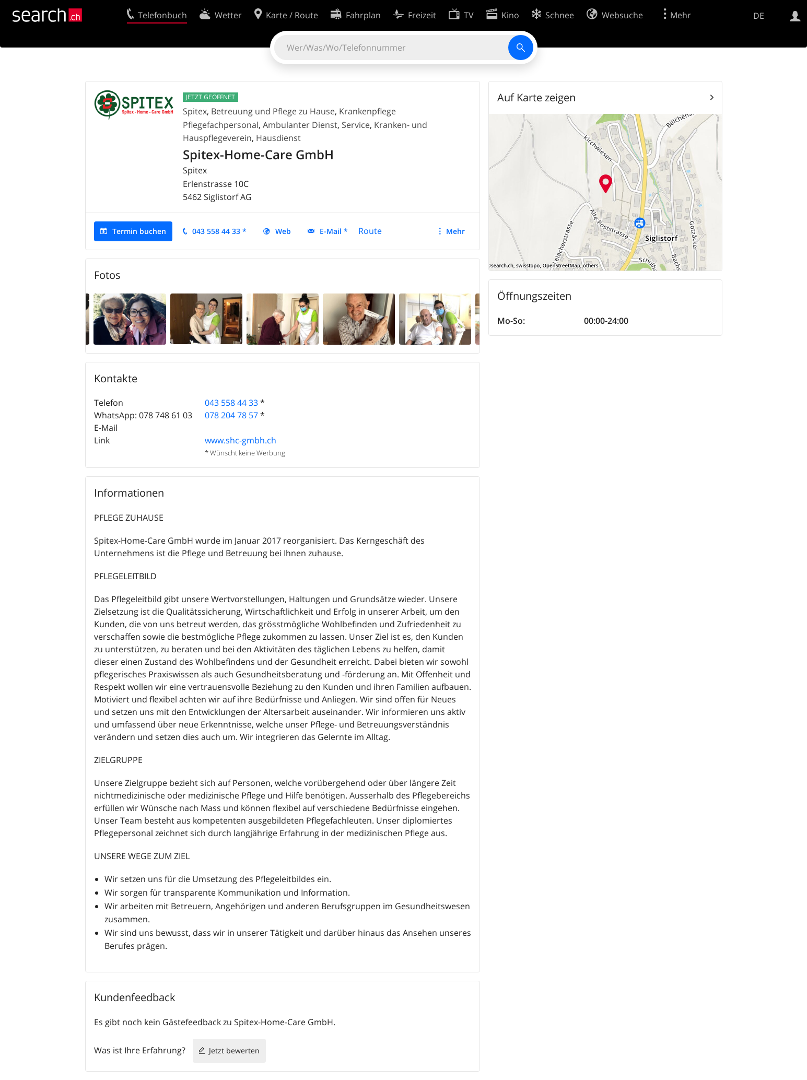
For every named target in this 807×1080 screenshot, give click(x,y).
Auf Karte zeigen (536, 97)
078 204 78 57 (231, 415)
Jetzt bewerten (234, 1050)
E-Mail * (334, 231)
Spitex (195, 111)
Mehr (455, 231)
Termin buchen (139, 231)
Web (283, 231)
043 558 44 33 (231, 402)
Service (356, 125)
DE (758, 15)
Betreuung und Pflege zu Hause (273, 111)
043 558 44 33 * (219, 231)
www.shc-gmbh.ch (240, 440)
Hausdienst (278, 138)
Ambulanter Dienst (300, 125)
